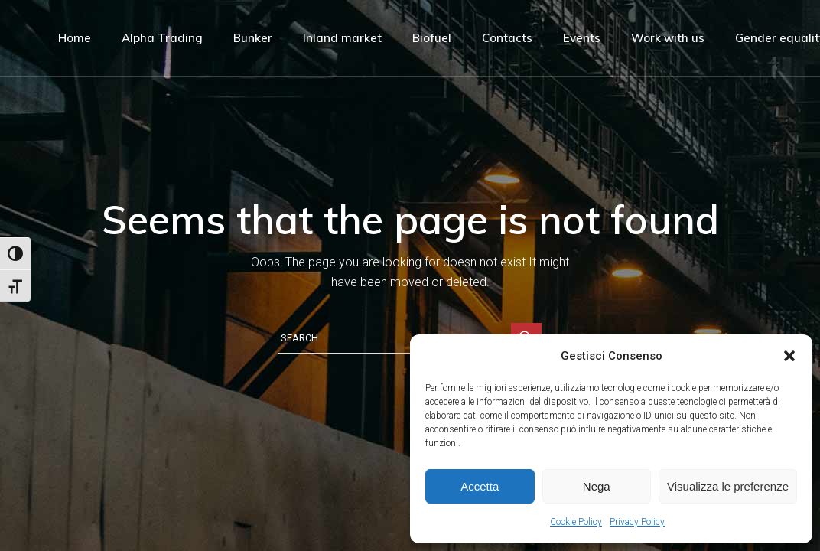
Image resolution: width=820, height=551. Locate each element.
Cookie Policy (576, 522)
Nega (596, 486)
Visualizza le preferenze (728, 486)
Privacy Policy (637, 522)
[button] (789, 356)
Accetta (479, 486)
